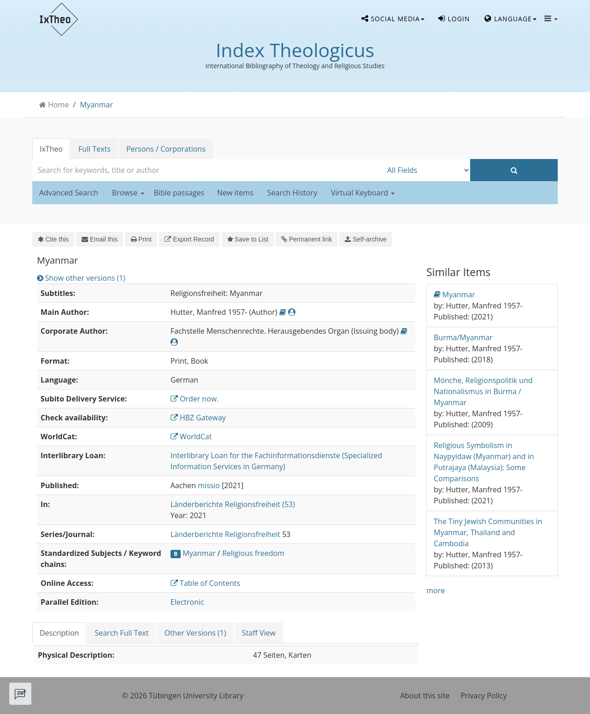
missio (209, 485)
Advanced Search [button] (68, 193)
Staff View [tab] (259, 633)
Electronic (187, 602)
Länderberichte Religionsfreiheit (225, 534)
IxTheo (51, 149)
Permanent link (306, 239)
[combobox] (207, 170)
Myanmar (96, 105)
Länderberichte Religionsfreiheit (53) (233, 504)
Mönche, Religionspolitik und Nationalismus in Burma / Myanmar (483, 391)
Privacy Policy (483, 695)
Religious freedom (253, 553)
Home (58, 105)
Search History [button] (292, 193)
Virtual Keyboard (363, 193)
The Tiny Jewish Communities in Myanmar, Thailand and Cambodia (488, 532)
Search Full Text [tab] (121, 633)
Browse (128, 193)
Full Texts (94, 149)
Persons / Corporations (166, 149)
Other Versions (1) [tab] (195, 633)
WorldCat (191, 436)
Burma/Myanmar (463, 337)
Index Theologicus (295, 50)
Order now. (195, 399)
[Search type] (426, 170)
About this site (424, 695)
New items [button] (235, 193)
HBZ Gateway (198, 418)
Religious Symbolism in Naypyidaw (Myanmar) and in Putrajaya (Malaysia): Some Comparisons (484, 462)
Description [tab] (59, 633)
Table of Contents (205, 583)
